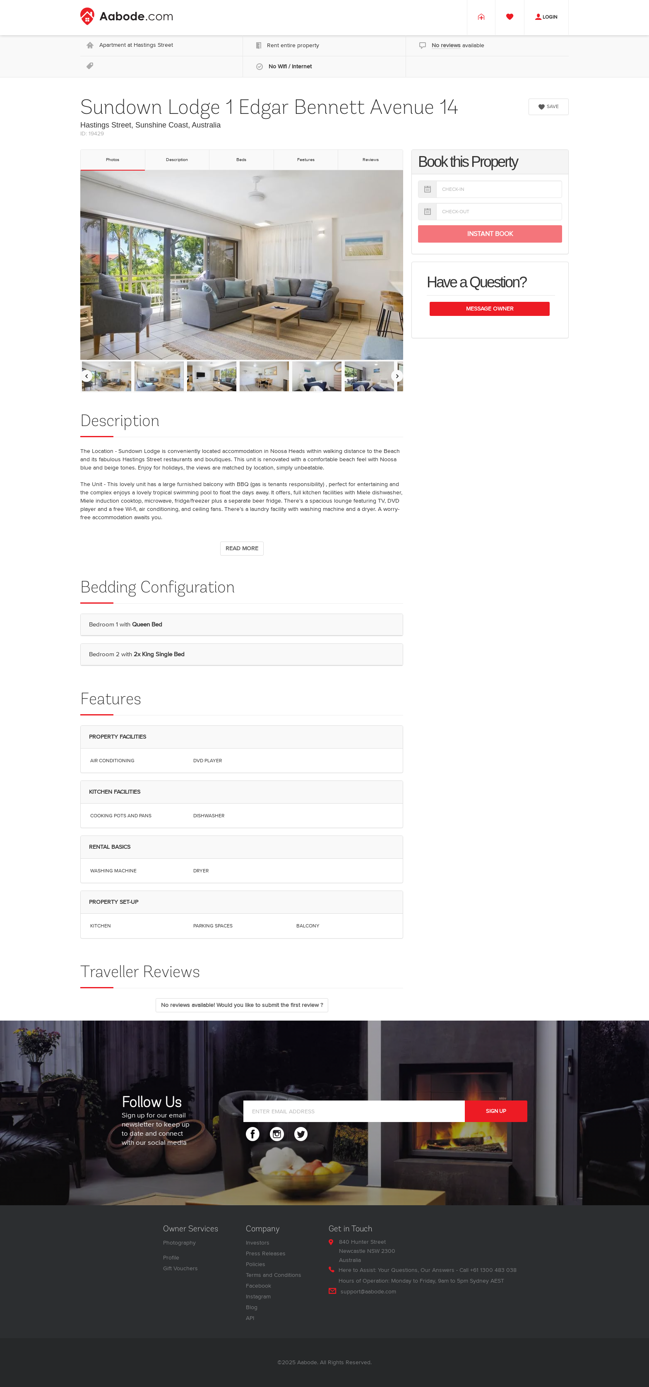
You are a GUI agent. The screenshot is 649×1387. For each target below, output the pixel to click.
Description (177, 159)
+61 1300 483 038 (493, 1270)
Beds (241, 159)
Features (306, 159)
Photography (179, 1242)
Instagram (258, 1296)
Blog (251, 1307)
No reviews (446, 45)
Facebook (258, 1285)
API (250, 1318)
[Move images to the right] (397, 376)
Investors (257, 1242)
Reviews (371, 159)
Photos (112, 159)
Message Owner (490, 308)
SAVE (548, 107)
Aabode (307, 1362)
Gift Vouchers (180, 1268)
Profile (171, 1257)
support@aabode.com (368, 1291)
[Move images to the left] (86, 376)
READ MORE (242, 548)
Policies (255, 1264)
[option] (106, 376)
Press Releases (266, 1253)
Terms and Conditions (273, 1275)
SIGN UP (496, 1111)
